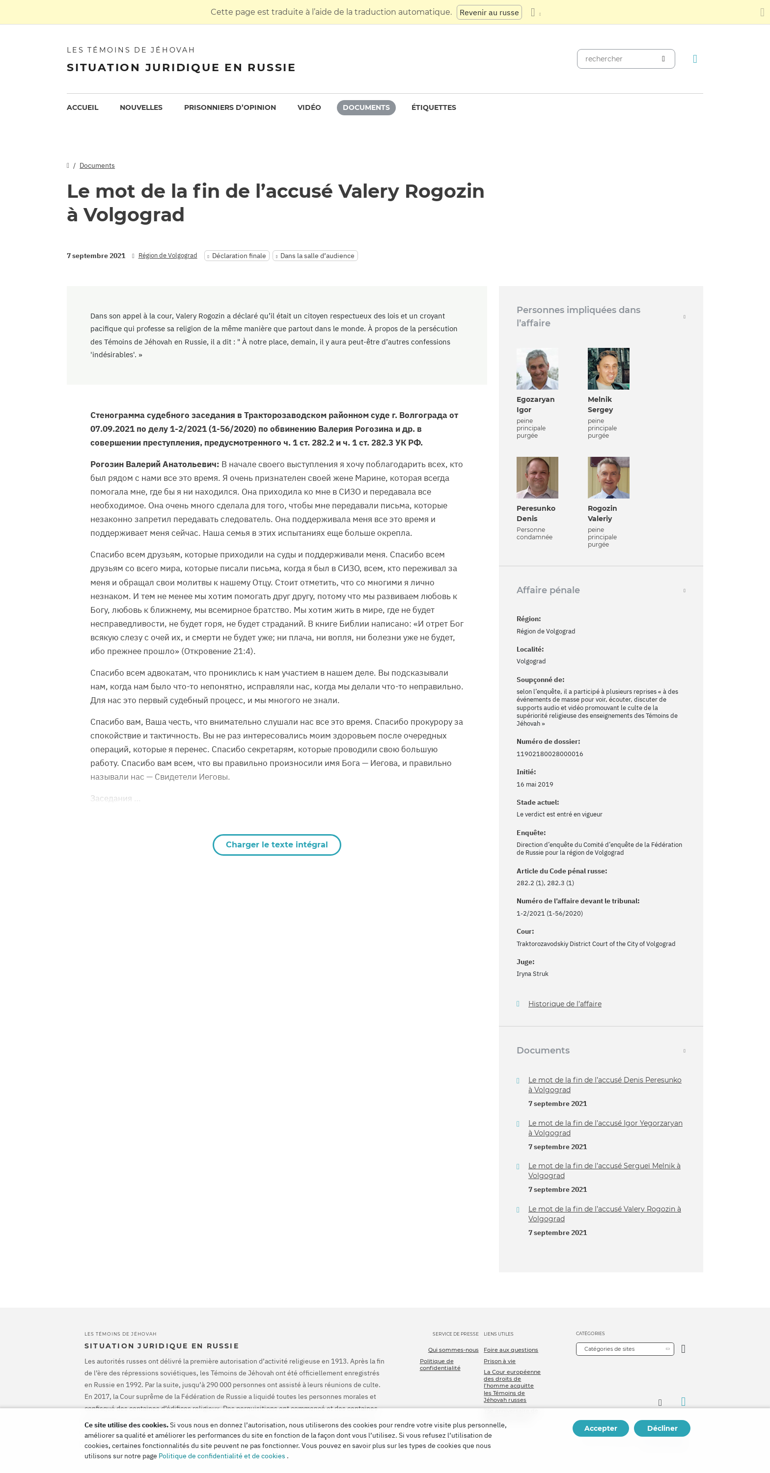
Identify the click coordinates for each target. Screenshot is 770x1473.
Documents (366, 107)
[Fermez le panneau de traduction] (762, 12)
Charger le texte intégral (277, 844)
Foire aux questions (511, 1349)
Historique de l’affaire (565, 1004)
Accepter (600, 1428)
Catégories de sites (609, 1348)
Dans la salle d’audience (317, 255)
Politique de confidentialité (440, 1364)
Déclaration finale (239, 255)
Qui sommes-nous (453, 1349)
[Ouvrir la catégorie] (683, 1349)
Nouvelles (141, 107)
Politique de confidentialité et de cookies (222, 1455)
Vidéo (309, 107)
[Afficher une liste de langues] (535, 12)
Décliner (662, 1428)
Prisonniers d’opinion (230, 107)
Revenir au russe (489, 12)
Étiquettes (434, 107)
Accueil (82, 107)
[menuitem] (82, 107)
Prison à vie (500, 1361)
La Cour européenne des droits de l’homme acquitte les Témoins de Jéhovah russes (512, 1385)
